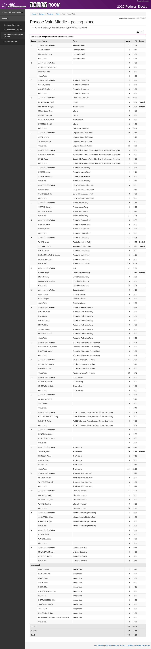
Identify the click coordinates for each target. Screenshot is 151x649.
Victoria (50, 14)
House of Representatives (12, 12)
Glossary (138, 645)
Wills (57, 14)
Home (34, 14)
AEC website (99, 645)
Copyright (130, 645)
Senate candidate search (13, 30)
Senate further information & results (13, 36)
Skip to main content (143, 1)
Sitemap (108, 645)
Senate (5, 18)
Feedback (115, 645)
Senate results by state (12, 25)
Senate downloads (10, 41)
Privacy (123, 645)
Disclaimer (146, 645)
